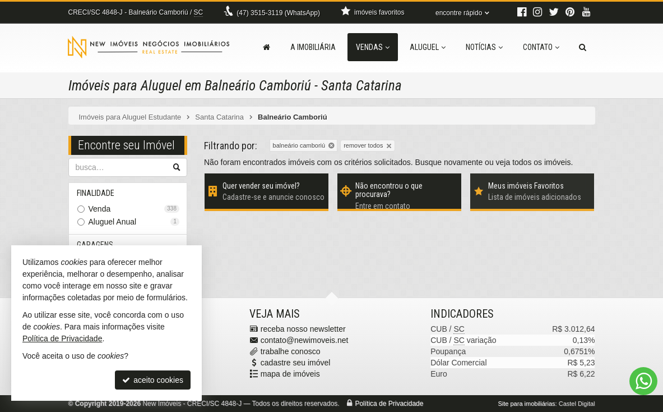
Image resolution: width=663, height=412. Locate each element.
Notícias (484, 47)
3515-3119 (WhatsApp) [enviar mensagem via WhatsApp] (278, 13)
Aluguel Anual (134, 221)
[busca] (583, 47)
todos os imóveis (541, 162)
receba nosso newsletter (303, 328)
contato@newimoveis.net (305, 340)
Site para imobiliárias (526, 403)
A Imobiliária (313, 47)
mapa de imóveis (290, 373)
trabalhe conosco (291, 351)
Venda (134, 208)
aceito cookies (152, 380)
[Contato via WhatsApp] (643, 381)
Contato (541, 47)
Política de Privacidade (389, 404)
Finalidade (96, 193)
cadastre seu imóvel (296, 362)
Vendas (373, 47)
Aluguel (428, 47)
